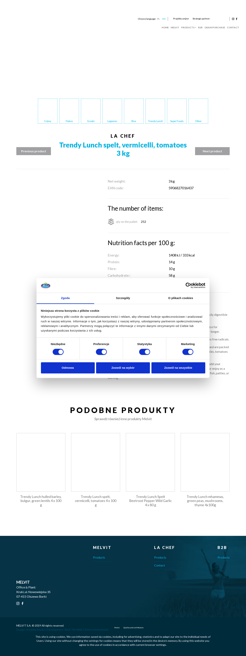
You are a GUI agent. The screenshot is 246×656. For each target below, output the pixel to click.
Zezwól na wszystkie (178, 367)
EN (163, 18)
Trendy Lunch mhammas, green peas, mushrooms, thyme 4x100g (205, 500)
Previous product (33, 151)
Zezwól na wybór (123, 367)
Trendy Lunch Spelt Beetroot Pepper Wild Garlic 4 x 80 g (150, 500)
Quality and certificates (133, 627)
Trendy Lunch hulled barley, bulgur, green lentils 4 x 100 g (41, 500)
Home (165, 27)
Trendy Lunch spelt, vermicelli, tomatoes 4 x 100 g (95, 500)
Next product (212, 151)
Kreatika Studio (35, 629)
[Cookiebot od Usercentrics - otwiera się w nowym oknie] (188, 285)
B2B (200, 27)
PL (158, 18)
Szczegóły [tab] (123, 298)
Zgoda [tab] (65, 298)
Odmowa (68, 367)
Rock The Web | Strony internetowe (86, 629)
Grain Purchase (214, 27)
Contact (233, 27)
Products (187, 27)
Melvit (175, 27)
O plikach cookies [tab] (180, 298)
